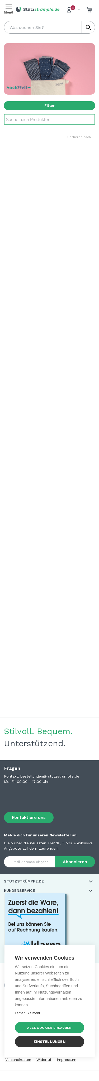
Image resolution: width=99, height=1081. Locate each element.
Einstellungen (49, 1041)
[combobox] (49, 27)
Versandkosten (18, 1059)
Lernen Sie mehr (27, 1013)
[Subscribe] (75, 861)
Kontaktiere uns (29, 817)
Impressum (66, 1059)
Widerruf (43, 1059)
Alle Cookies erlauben (49, 1028)
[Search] (49, 119)
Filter (49, 105)
